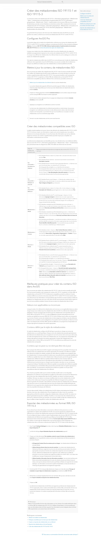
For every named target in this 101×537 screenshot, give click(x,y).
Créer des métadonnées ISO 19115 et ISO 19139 (41, 526)
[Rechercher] (62, 1)
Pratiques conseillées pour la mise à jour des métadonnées (43, 519)
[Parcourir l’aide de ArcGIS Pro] (49, 2)
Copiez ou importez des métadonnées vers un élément (42, 522)
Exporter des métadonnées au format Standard (40, 524)
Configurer (85, 13)
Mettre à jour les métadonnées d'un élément (40, 82)
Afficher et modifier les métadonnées (38, 517)
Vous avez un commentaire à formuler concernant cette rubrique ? (61, 534)
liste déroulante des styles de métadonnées (52, 47)
